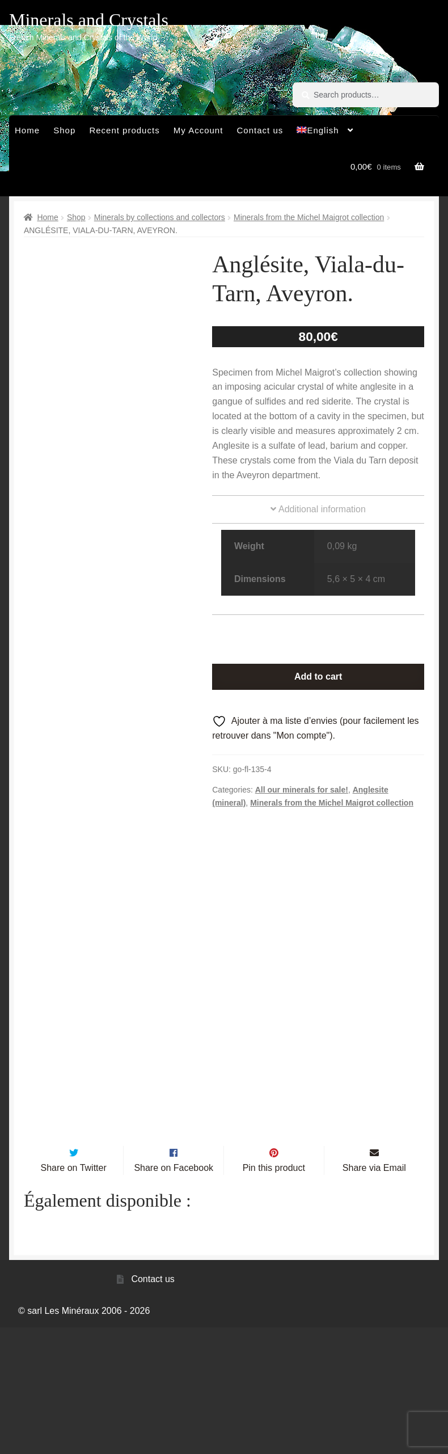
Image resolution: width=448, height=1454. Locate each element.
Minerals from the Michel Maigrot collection (309, 217)
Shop (64, 130)
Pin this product (274, 1294)
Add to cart (318, 676)
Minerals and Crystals (88, 20)
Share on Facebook (173, 1294)
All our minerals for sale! (301, 789)
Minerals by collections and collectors (159, 217)
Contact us (260, 130)
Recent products (124, 130)
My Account (198, 130)
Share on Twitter (74, 1294)
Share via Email (374, 1294)
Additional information (318, 509)
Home (27, 130)
